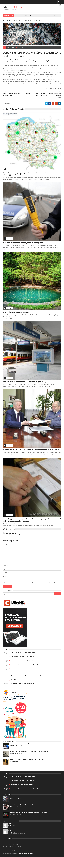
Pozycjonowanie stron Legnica (25, 853)
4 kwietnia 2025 (14, 761)
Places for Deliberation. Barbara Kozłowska (22, 668)
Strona (4, 576)
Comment (5, 544)
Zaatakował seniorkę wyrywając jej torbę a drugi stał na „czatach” (27, 744)
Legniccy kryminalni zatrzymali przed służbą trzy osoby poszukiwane (27, 759)
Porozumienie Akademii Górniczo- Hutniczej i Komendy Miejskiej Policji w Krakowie (31, 449)
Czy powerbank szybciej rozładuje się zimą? (51, 15)
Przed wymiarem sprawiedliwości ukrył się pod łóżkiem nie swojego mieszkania (30, 751)
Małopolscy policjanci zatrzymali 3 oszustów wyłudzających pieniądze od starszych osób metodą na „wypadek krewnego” (32, 520)
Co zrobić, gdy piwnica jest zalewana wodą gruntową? (24, 679)
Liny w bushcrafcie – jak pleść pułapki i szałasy (25, 15)
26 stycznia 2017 (15, 806)
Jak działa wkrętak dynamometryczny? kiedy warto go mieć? (26, 664)
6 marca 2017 (14, 798)
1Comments (9, 308)
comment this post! (19, 534)
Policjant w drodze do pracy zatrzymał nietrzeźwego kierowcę (24, 242)
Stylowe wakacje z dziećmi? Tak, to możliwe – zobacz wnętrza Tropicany (29, 675)
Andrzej (10, 823)
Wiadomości (9, 20)
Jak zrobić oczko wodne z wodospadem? (17, 312)
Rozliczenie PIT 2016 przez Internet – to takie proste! (24, 797)
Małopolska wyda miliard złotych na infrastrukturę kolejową (24, 381)
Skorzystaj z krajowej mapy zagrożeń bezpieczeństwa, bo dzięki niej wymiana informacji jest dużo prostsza (30, 173)
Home (4, 20)
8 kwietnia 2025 (14, 745)
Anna (9, 830)
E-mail (4, 569)
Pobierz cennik (20, 850)
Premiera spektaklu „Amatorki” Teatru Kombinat (23, 656)
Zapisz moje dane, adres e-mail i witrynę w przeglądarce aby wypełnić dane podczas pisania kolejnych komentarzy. (32, 583)
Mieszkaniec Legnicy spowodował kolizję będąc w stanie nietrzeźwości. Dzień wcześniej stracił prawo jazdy (48, 95)
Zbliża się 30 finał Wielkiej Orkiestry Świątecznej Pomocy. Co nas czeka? (28, 812)
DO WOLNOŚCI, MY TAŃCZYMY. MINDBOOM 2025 (22, 683)
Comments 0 (20, 48)
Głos (12, 7)
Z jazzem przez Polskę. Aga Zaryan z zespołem (23, 672)
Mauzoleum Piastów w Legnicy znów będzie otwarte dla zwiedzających (16, 94)
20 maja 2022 (11, 48)
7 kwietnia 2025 (14, 753)
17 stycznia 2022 (15, 814)
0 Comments (9, 169)
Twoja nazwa (6, 563)
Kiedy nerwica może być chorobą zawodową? (21, 804)
